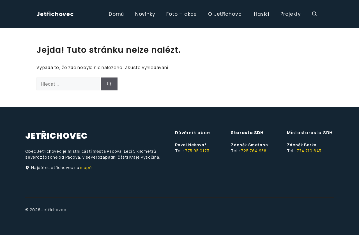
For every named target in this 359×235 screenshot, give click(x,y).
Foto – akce (181, 14)
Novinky (145, 14)
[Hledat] (109, 83)
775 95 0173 (197, 150)
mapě (85, 167)
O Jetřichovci (225, 14)
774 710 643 (309, 150)
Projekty (290, 14)
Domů (116, 14)
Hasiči (261, 14)
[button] (315, 14)
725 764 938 (253, 150)
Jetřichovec (55, 14)
